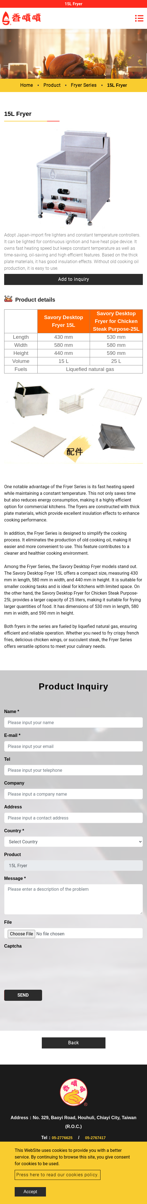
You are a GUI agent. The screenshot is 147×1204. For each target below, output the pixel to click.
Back (73, 1042)
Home (26, 85)
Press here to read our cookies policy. (57, 1174)
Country (14, 830)
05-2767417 (95, 1138)
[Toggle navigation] (139, 18)
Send (23, 995)
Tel (7, 759)
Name (11, 711)
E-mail (12, 735)
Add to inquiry (73, 279)
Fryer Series (84, 85)
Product (52, 85)
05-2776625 (62, 1138)
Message (15, 878)
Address (13, 807)
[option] (73, 178)
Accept (30, 1191)
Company (14, 783)
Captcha (13, 946)
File (8, 922)
